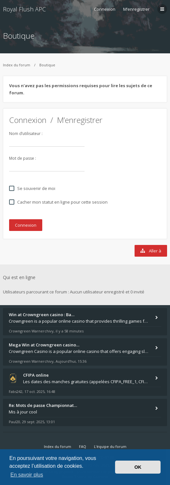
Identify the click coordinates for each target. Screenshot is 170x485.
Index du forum (16, 64)
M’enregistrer (136, 9)
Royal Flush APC (24, 9)
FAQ (82, 446)
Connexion (27, 120)
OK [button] (137, 467)
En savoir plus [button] (26, 475)
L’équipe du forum (110, 446)
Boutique (18, 35)
